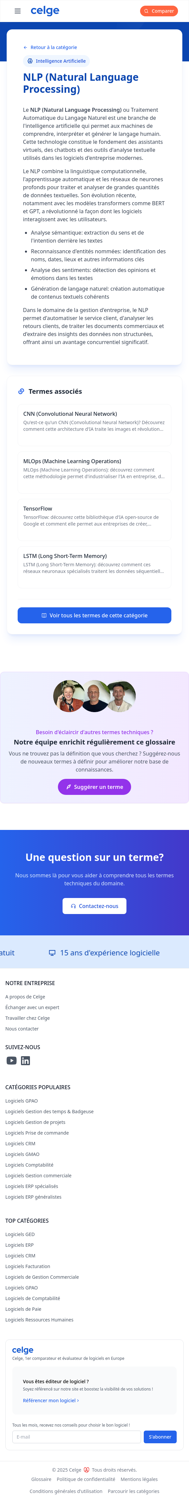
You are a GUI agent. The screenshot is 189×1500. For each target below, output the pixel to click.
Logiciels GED (20, 1234)
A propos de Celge (25, 996)
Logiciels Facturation (27, 1266)
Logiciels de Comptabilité (32, 1298)
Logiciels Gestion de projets (35, 1122)
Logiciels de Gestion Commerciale (42, 1277)
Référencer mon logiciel (52, 1400)
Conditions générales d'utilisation (66, 1491)
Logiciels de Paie (23, 1309)
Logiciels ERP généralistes (33, 1197)
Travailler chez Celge (27, 1018)
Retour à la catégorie (50, 47)
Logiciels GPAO (21, 1101)
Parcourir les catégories (133, 1491)
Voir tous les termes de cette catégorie (94, 615)
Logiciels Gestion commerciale (38, 1175)
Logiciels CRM (20, 1143)
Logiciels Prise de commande (37, 1133)
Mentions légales (139, 1479)
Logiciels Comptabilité (29, 1165)
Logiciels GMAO (22, 1154)
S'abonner (160, 1437)
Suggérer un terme (94, 787)
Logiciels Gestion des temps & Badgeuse (49, 1111)
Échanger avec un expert (32, 1007)
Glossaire (41, 1479)
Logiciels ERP (19, 1245)
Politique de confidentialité (86, 1479)
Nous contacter (22, 1028)
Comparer (159, 11)
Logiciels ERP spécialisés (31, 1186)
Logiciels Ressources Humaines (39, 1319)
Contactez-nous (94, 906)
